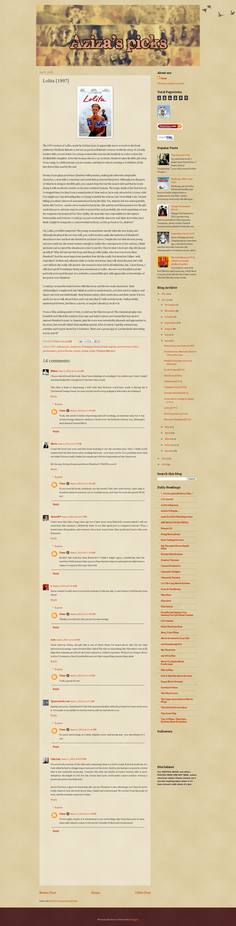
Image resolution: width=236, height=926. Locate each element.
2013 (164, 293)
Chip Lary (56, 758)
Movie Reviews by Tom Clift (175, 638)
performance (50, 350)
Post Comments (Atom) (65, 900)
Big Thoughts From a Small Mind (175, 547)
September (171, 322)
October (169, 316)
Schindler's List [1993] (175, 387)
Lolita (135, 346)
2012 (164, 299)
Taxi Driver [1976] (180, 155)
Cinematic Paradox (170, 577)
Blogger (134, 919)
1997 (53, 346)
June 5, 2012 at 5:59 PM (70, 443)
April (168, 432)
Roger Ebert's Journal (172, 681)
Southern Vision (169, 687)
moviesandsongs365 (171, 644)
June (167, 340)
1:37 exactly (167, 499)
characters (75, 346)
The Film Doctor (169, 693)
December (170, 304)
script (92, 350)
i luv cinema (167, 620)
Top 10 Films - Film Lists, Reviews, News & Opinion (174, 720)
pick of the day (65, 350)
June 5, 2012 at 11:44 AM (71, 370)
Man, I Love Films (170, 632)
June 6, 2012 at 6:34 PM (68, 639)
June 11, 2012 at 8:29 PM (74, 758)
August (169, 328)
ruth (53, 639)
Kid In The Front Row (171, 626)
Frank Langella (109, 346)
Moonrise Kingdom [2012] (177, 419)
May (167, 426)
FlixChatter (167, 606)
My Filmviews (168, 649)
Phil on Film (167, 669)
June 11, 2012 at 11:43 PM (83, 813)
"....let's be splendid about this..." (177, 493)
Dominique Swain (91, 346)
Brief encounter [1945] (175, 413)
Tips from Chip (168, 713)
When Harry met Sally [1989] (179, 345)
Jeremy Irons (124, 346)
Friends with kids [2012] (176, 392)
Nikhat (54, 370)
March (168, 438)
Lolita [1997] (170, 407)
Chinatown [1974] (173, 381)
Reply (54, 396)
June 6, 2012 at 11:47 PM (82, 675)
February (170, 444)
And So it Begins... (170, 510)
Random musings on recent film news (178, 362)
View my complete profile (170, 83)
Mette (54, 443)
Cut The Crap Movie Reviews (175, 583)
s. (51, 585)
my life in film (168, 655)
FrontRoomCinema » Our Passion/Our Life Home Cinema (177, 613)
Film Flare (166, 594)
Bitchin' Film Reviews (172, 554)
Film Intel (166, 600)
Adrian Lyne (63, 346)
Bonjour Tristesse (170, 560)
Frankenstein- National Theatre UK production (180, 353)
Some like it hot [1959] (182, 233)
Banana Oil (166, 528)
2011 (164, 458)
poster (77, 350)
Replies (59, 404)
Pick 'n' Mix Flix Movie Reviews (176, 675)
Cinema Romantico (171, 565)
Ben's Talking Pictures (172, 539)
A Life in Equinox (169, 505)
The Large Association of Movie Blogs (177, 700)
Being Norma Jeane (170, 534)
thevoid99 (56, 516)
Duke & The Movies (171, 589)
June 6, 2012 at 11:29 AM (82, 410)
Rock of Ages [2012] (174, 369)
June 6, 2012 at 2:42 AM (65, 585)
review (84, 350)
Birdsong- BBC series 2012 (182, 180)
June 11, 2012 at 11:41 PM (83, 729)
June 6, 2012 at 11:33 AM (82, 614)
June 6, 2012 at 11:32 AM (82, 552)
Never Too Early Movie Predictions (172, 663)
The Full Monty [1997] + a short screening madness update (183, 260)
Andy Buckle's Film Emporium (177, 516)
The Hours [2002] (173, 375)
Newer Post (47, 892)
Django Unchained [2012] (180, 207)
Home (95, 892)
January (169, 450)
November (170, 310)
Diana (62, 410)
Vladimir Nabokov (105, 350)
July (167, 334)
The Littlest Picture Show (174, 707)
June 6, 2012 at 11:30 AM (82, 483)
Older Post (143, 892)
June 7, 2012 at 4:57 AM (83, 701)
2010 (164, 464)
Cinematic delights (170, 571)
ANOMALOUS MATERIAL (175, 522)
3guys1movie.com (60, 701)
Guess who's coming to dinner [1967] (179, 400)
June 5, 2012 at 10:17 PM (74, 516)
